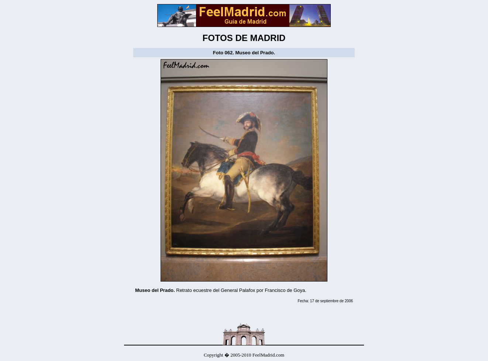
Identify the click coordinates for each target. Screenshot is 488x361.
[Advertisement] (221, 311)
